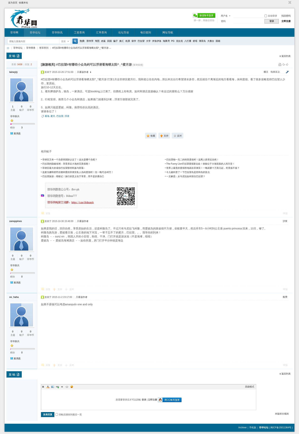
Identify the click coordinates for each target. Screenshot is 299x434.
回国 (109, 41)
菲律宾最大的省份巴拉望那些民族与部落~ (63, 168)
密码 (223, 21)
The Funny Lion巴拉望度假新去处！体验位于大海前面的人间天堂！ (200, 163)
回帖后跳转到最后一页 (68, 414)
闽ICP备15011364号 (280, 427)
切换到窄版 (289, 2)
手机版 (252, 427)
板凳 (285, 297)
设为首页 (12, 2)
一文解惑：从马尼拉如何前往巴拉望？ (185, 176)
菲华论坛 (35, 32)
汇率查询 (101, 32)
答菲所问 (43, 48)
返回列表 (286, 56)
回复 (48, 213)
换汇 (121, 41)
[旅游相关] (48, 64)
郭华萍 (90, 41)
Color (48, 387)
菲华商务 (30, 48)
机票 (127, 41)
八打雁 (187, 41)
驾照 (97, 41)
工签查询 (79, 32)
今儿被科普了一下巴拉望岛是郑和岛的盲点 (188, 172)
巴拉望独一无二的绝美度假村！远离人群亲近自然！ (192, 159)
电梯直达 (275, 72)
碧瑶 (195, 41)
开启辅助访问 (286, 2)
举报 (285, 213)
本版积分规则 (282, 413)
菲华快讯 (57, 32)
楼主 (266, 72)
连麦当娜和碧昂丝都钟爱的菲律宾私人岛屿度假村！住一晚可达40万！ (77, 172)
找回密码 (286, 15)
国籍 (218, 41)
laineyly (13, 72)
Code (67, 387)
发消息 (17, 133)
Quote (62, 387)
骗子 (115, 41)
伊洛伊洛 (156, 41)
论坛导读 (123, 32)
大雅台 (210, 41)
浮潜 (67, 116)
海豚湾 (166, 41)
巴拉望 (141, 41)
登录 (144, 399)
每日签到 (145, 32)
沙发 (285, 221)
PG (172, 41)
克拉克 (179, 41)
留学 (134, 41)
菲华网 (14, 32)
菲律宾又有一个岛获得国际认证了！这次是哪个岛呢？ (69, 159)
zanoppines (15, 221)
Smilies (72, 387)
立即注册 (286, 21)
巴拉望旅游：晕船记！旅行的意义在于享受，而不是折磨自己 (73, 176)
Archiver (242, 427)
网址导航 (167, 32)
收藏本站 (23, 2)
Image (53, 387)
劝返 (103, 41)
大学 (148, 41)
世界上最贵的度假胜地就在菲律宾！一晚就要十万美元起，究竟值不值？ (203, 168)
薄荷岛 (202, 41)
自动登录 (270, 15)
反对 (71, 289)
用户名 (224, 15)
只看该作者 (82, 72)
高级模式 (249, 386)
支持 (60, 289)
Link (57, 387)
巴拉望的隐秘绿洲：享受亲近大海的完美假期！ (66, 163)
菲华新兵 (14, 116)
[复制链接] (138, 64)
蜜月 (53, 116)
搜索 (63, 41)
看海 (47, 116)
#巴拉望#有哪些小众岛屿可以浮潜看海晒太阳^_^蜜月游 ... (81, 48)
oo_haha (14, 297)
